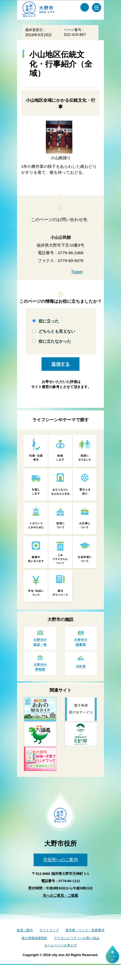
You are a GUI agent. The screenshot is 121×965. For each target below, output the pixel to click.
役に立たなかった (55, 341)
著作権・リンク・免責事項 (84, 930)
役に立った (49, 321)
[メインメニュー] (96, 7)
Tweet (77, 272)
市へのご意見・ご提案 (60, 895)
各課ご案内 (25, 930)
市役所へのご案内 (60, 859)
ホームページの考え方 (60, 945)
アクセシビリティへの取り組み (77, 938)
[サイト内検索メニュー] (84, 7)
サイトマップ (49, 930)
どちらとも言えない (57, 331)
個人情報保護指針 (34, 938)
